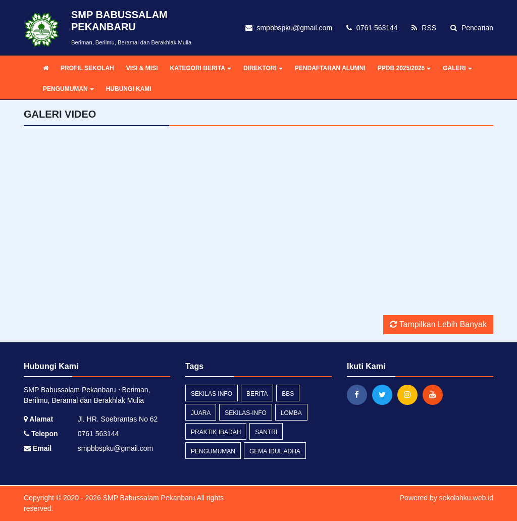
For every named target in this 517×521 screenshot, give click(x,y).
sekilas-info (246, 412)
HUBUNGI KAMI (128, 88)
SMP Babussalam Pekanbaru (148, 498)
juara (201, 412)
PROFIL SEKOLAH (87, 68)
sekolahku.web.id (466, 498)
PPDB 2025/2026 (404, 68)
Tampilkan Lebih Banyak (438, 324)
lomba (291, 412)
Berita (257, 393)
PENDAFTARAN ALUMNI (330, 68)
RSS (423, 28)
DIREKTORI (263, 68)
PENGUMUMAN (68, 88)
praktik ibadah (216, 432)
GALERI (457, 68)
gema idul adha (274, 451)
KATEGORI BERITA (200, 68)
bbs (288, 393)
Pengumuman (213, 451)
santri (266, 432)
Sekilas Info (211, 393)
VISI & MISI (142, 68)
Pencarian (471, 28)
